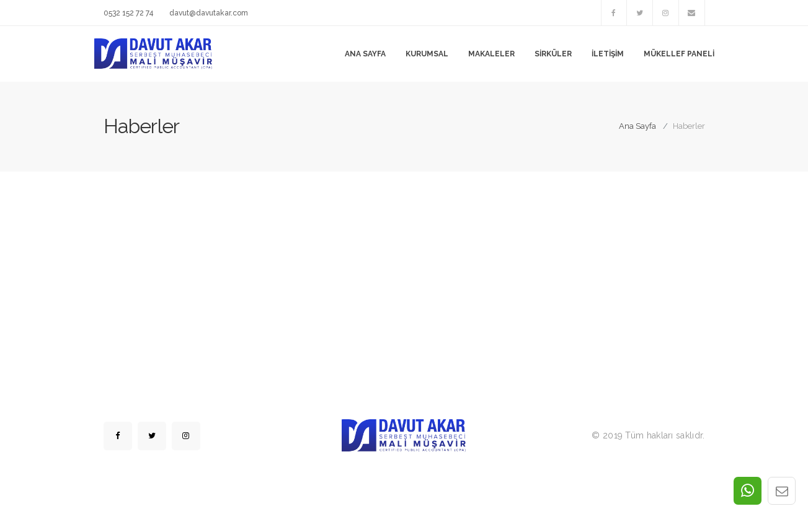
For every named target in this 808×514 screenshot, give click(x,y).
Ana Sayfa (365, 54)
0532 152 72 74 (129, 13)
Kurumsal (427, 54)
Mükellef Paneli (679, 54)
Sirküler (553, 54)
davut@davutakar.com (208, 13)
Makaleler (491, 54)
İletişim (608, 54)
